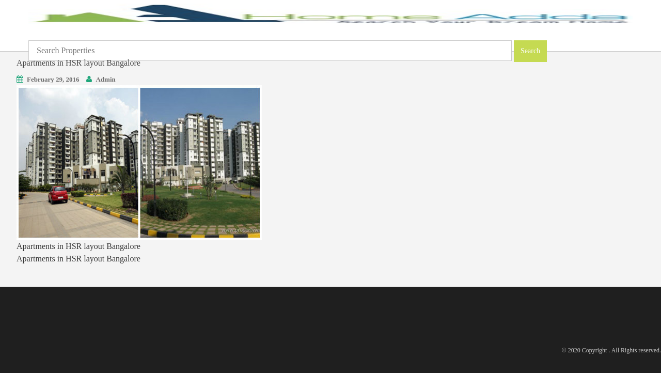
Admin (105, 79)
